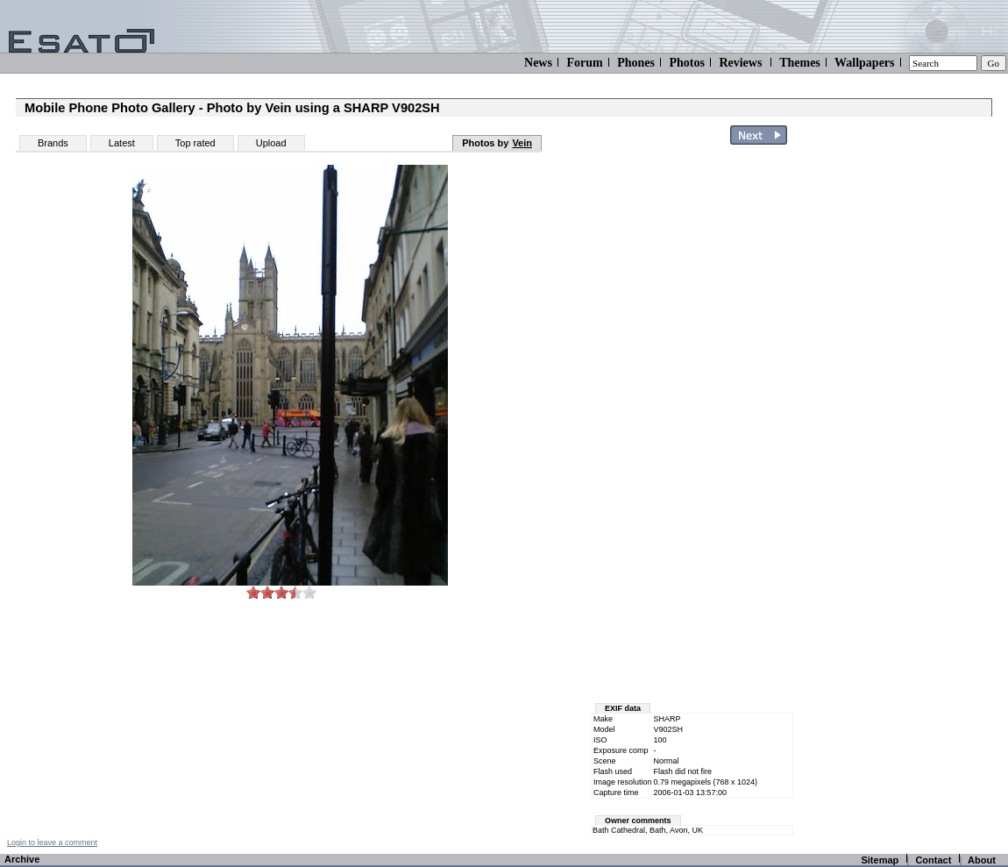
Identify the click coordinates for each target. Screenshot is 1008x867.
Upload (271, 143)
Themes (799, 62)
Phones (636, 62)
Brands (53, 143)
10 (309, 592)
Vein (522, 143)
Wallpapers (864, 62)
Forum (584, 62)
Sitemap (879, 860)
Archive (21, 859)
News (538, 62)
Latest (122, 143)
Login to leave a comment (52, 842)
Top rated (195, 143)
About (982, 860)
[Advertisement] (904, 415)
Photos (686, 62)
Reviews (740, 62)
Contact (933, 860)
